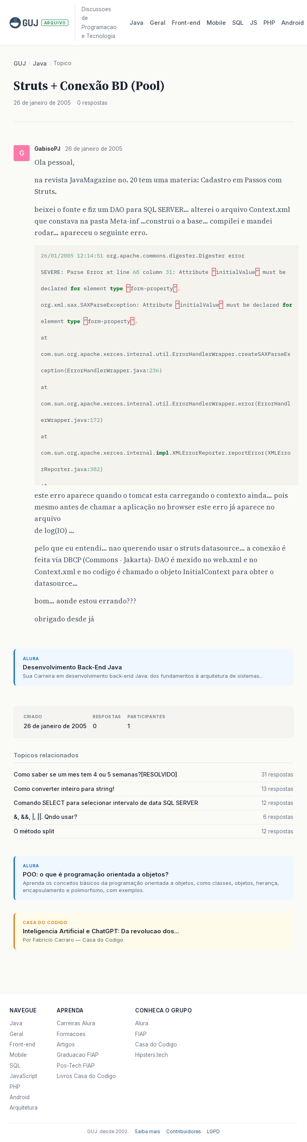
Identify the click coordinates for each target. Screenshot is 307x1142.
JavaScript (23, 1076)
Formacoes (71, 1034)
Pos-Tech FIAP (76, 1065)
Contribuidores (183, 1131)
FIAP (141, 1034)
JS (253, 22)
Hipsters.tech (151, 1055)
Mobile (216, 22)
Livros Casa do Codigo (86, 1076)
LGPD (213, 1131)
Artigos (66, 1044)
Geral (157, 22)
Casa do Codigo (156, 1044)
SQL (237, 22)
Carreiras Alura (76, 1023)
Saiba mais (147, 1131)
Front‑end (186, 22)
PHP (269, 22)
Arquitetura (24, 1107)
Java (137, 22)
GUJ (20, 63)
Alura (141, 1023)
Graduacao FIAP (78, 1055)
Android (292, 22)
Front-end (22, 1044)
